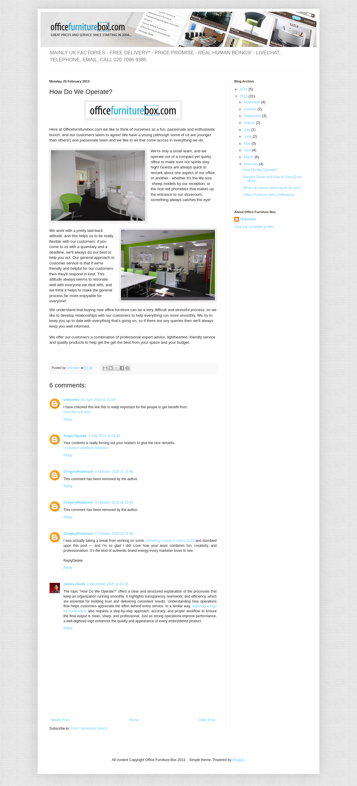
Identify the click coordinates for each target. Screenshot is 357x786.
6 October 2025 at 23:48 (114, 502)
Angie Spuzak (75, 436)
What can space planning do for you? (272, 188)
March (249, 157)
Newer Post (60, 720)
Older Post (206, 720)
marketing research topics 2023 (170, 541)
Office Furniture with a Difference (268, 195)
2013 (244, 96)
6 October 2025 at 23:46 (114, 472)
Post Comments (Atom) (89, 728)
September (253, 116)
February (251, 164)
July (247, 130)
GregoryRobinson (78, 472)
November (252, 102)
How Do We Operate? (260, 170)
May (248, 143)
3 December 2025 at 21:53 (107, 584)
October (250, 109)
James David (74, 584)
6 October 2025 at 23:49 (114, 534)
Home (134, 720)
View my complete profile (253, 227)
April (248, 150)
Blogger (238, 760)
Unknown (71, 400)
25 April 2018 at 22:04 (98, 400)
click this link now (76, 412)
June (248, 136)
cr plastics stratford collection (86, 448)
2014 (244, 89)
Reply (68, 419)
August (250, 123)
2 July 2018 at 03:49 (104, 436)
